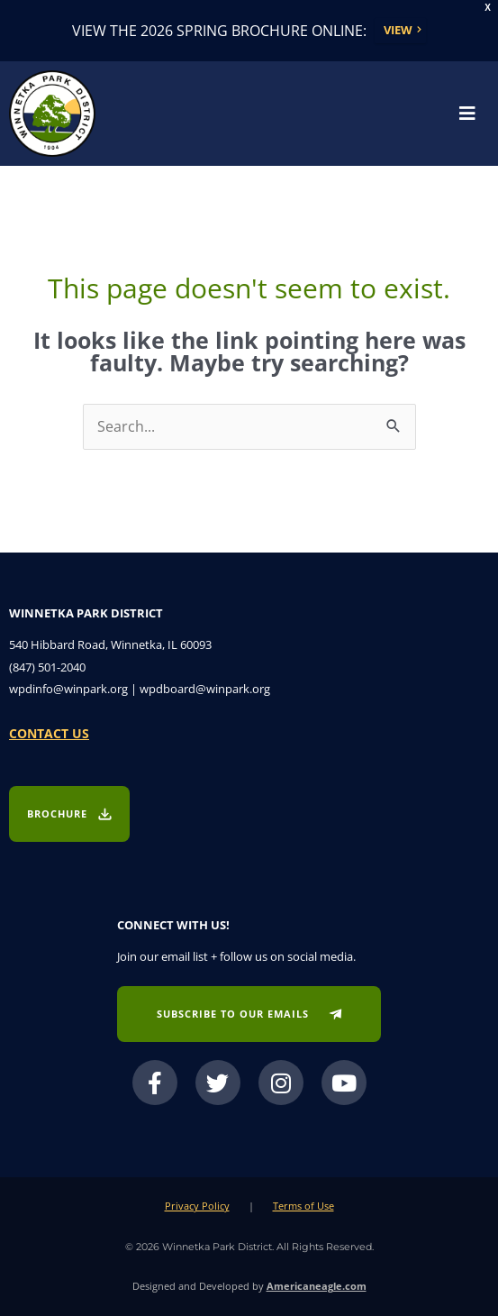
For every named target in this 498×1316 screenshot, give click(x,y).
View (398, 30)
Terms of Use (303, 1205)
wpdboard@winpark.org (205, 689)
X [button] (487, 8)
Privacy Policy (197, 1205)
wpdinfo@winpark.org (68, 689)
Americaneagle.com (317, 1286)
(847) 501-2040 (47, 667)
